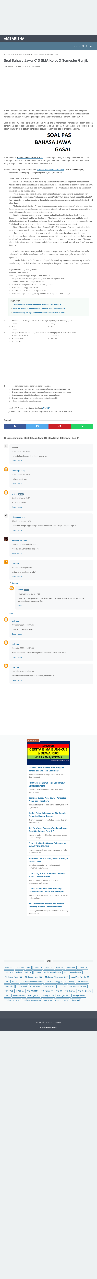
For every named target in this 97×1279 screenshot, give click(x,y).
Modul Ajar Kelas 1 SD (52, 972)
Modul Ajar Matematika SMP (56, 977)
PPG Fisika (9, 986)
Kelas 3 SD (60, 968)
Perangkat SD (33, 996)
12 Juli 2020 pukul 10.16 (21, 521)
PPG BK (15, 982)
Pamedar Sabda (19, 996)
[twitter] (37, 426)
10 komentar (36, 66)
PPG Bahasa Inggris (54, 982)
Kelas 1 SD (37, 968)
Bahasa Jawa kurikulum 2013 (50, 169)
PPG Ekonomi (82, 982)
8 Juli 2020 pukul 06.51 (21, 498)
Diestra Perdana (18, 517)
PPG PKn (20, 991)
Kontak (58, 1022)
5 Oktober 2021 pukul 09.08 (23, 671)
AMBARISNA (14, 39)
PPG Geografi (22, 986)
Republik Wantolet (19, 540)
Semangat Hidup (19, 471)
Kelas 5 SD (82, 968)
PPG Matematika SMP (77, 986)
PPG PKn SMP (32, 991)
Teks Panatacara (61, 1000)
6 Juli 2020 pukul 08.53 (21, 452)
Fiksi (28, 968)
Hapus (19, 461)
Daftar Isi (40, 1022)
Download (20, 968)
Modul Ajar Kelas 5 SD (33, 977)
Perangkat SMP (79, 996)
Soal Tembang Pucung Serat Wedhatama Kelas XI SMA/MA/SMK (39, 313)
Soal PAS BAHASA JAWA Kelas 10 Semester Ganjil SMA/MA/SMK (39, 309)
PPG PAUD (9, 991)
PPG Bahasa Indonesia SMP (32, 982)
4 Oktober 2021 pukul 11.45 (23, 625)
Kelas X (19, 972)
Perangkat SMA (48, 996)
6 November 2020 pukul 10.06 (23, 544)
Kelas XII (37, 972)
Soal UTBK (48, 1000)
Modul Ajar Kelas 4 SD (13, 977)
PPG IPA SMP (35, 986)
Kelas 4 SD (71, 968)
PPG (7, 982)
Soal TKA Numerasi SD (32, 1000)
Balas (14, 461)
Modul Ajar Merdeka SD (80, 977)
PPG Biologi (69, 982)
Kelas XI (28, 972)
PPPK (7, 996)
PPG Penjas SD (47, 991)
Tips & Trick (75, 1000)
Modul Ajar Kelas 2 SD (72, 972)
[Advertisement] (48, 17)
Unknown (15, 564)
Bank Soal (9, 968)
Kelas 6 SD (9, 972)
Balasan (15, 583)
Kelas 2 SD (49, 968)
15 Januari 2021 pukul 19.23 (29, 594)
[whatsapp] (82, 426)
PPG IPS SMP (49, 986)
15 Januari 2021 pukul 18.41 (23, 567)
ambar (14, 494)
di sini (46, 407)
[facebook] (15, 426)
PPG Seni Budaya (84, 991)
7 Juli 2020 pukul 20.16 (21, 475)
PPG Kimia (62, 986)
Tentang (49, 1022)
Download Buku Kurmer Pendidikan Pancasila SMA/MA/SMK (37, 305)
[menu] (7, 46)
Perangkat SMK (63, 996)
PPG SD (59, 991)
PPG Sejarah (70, 991)
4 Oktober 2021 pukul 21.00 (23, 648)
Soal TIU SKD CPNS (12, 1000)
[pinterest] (59, 426)
